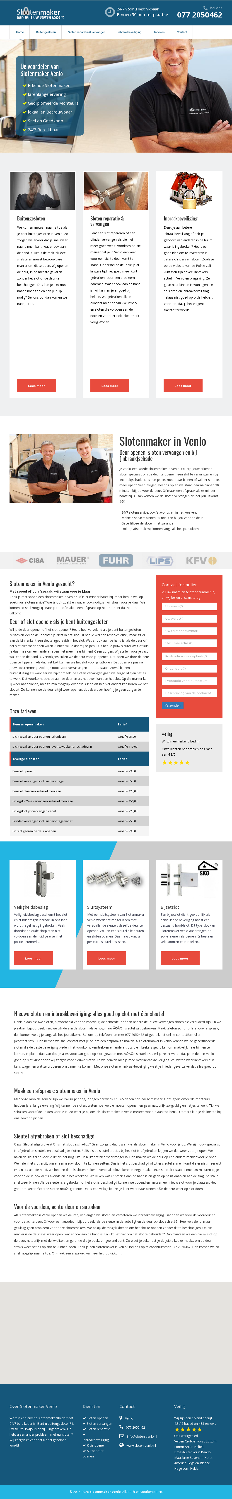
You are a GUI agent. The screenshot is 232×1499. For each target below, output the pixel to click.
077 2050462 (199, 15)
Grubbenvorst (195, 1441)
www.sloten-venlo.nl (137, 1445)
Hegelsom (181, 1468)
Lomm (179, 1447)
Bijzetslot (170, 907)
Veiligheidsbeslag (31, 907)
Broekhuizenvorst (187, 1452)
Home (20, 32)
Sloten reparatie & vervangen (86, 32)
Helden (195, 1468)
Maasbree (181, 1457)
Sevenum (196, 1457)
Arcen (189, 1447)
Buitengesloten (46, 32)
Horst (208, 1457)
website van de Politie (189, 265)
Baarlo (206, 1452)
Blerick (205, 1463)
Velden (179, 1441)
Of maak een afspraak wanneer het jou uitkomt (87, 1253)
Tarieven (159, 32)
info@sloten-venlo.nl (138, 1436)
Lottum (211, 1441)
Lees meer (36, 386)
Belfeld (199, 1447)
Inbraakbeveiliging (129, 32)
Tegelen (193, 1463)
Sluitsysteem (99, 907)
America (180, 1463)
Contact (182, 32)
